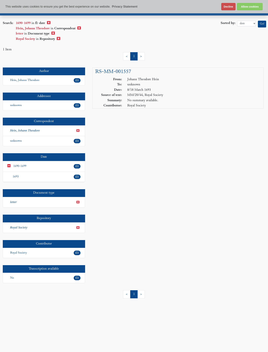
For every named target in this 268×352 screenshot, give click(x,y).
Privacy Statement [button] (124, 6)
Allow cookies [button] (250, 6)
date (246, 23)
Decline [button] (228, 6)
